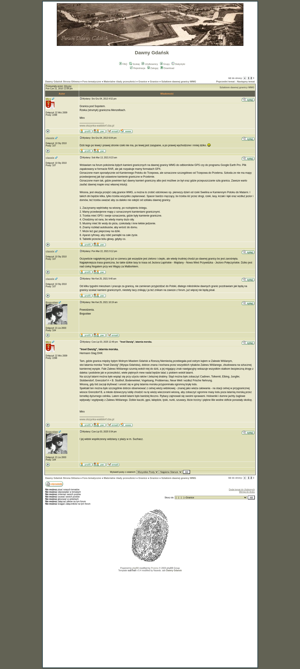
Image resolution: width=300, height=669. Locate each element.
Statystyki (178, 64)
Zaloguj (152, 68)
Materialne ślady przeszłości (120, 81)
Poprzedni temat (225, 81)
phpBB (135, 568)
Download (167, 68)
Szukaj (134, 64)
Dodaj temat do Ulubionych (242, 489)
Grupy (165, 64)
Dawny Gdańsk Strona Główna (62, 81)
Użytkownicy (149, 64)
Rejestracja (137, 68)
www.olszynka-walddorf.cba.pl (97, 125)
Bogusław (52, 302)
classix (50, 138)
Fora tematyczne (91, 81)
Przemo (154, 568)
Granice (142, 81)
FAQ (123, 64)
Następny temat (246, 81)
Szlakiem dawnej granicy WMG (178, 81)
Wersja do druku (247, 492)
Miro (48, 99)
